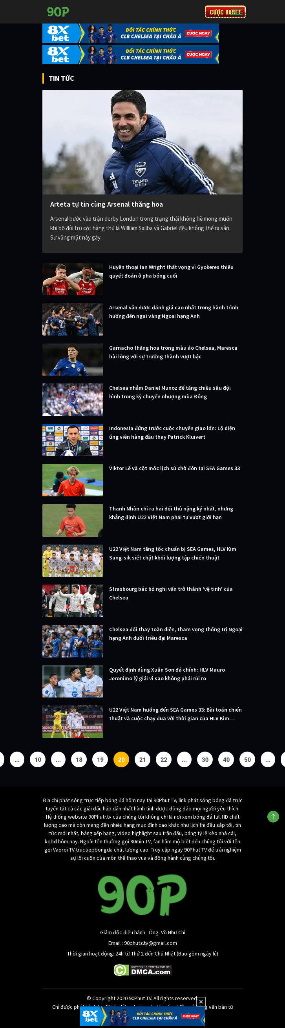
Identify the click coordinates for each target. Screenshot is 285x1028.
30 (205, 759)
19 (100, 759)
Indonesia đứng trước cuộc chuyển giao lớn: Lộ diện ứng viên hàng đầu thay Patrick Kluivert (172, 432)
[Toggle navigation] (237, 12)
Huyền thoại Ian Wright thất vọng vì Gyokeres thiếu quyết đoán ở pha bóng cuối (171, 271)
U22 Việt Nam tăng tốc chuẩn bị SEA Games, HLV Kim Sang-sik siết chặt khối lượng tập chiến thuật (172, 553)
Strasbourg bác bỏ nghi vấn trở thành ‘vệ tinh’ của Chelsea (171, 593)
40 (226, 759)
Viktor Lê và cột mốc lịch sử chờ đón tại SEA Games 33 (174, 468)
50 (247, 759)
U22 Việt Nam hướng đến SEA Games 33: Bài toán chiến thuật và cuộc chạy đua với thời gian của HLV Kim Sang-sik (175, 714)
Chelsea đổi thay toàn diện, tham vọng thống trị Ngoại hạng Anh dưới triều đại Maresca (176, 633)
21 (142, 759)
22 (164, 759)
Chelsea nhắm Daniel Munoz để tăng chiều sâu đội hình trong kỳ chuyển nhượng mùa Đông (170, 392)
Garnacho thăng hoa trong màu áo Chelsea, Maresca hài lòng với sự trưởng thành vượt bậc (173, 352)
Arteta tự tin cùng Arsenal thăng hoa (106, 204)
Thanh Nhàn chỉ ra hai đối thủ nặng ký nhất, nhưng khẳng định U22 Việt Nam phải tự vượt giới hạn (171, 513)
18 (79, 759)
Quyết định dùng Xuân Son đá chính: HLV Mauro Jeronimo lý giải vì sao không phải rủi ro (167, 674)
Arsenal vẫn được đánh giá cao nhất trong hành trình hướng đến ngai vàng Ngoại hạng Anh (173, 312)
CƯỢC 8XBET (225, 11)
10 (38, 759)
